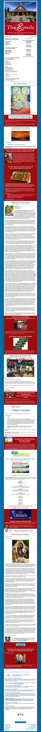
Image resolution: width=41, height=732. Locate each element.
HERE (16, 527)
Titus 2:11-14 (7, 43)
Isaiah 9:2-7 (7, 42)
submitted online (17, 703)
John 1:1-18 (7, 53)
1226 (19, 289)
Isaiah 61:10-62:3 (8, 51)
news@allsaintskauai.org (17, 675)
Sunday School (7, 729)
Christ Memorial (31, 727)
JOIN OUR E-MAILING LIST (20, 722)
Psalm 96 (6, 44)
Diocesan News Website (32, 726)
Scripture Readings (8, 50)
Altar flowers (15, 402)
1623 (6, 289)
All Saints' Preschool (8, 726)
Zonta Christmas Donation (19, 683)
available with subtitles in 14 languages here (14, 666)
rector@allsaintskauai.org (12, 448)
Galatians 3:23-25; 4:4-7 (9, 52)
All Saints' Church (7, 725)
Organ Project (7, 728)
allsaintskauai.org (8, 147)
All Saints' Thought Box (8, 727)
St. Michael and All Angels (30, 728)
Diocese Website (33, 725)
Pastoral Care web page (13, 700)
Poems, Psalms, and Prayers (22, 640)
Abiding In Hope (26, 639)
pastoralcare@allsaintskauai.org (13, 696)
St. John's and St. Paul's (28, 729)
